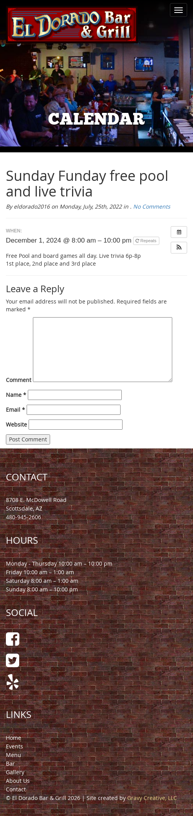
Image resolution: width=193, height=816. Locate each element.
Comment (18, 380)
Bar (10, 763)
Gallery (15, 772)
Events (14, 746)
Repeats (146, 240)
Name (16, 394)
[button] (179, 247)
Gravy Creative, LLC (152, 798)
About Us (18, 780)
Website (16, 424)
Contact (16, 789)
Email (15, 409)
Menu (13, 755)
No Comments (151, 206)
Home (13, 737)
